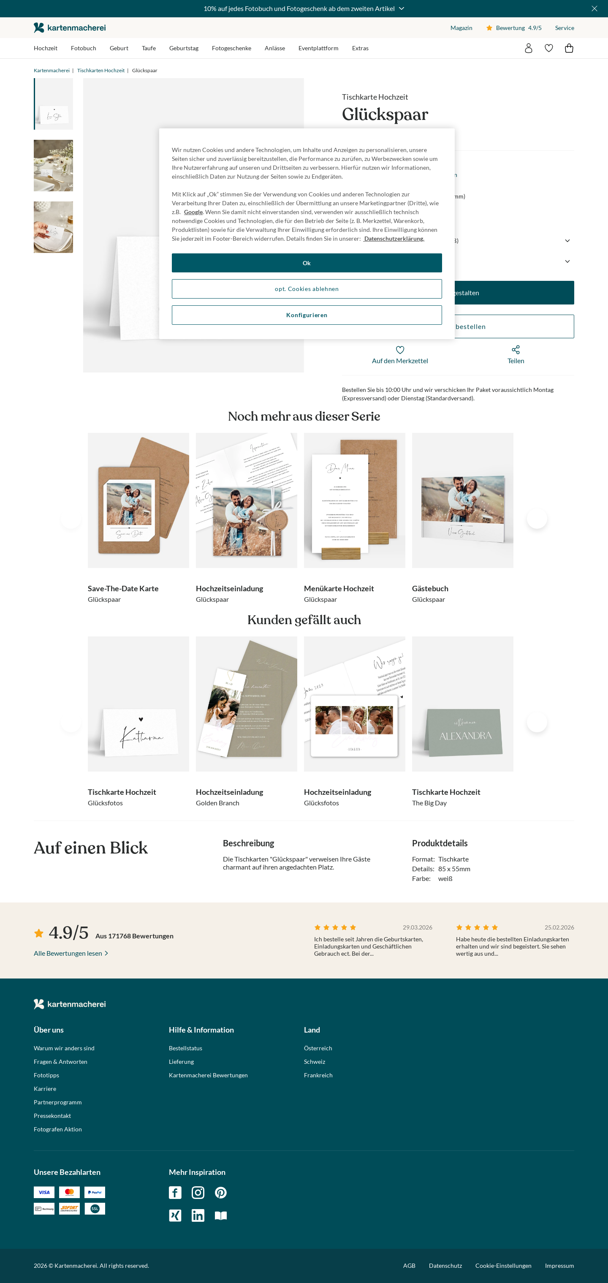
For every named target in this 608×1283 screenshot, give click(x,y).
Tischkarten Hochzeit (101, 70)
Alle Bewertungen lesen (68, 953)
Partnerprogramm (58, 1102)
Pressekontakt (52, 1115)
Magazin (461, 27)
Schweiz (314, 1061)
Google (193, 211)
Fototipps (46, 1075)
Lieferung (181, 1061)
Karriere (45, 1088)
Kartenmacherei (52, 70)
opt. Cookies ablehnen (307, 288)
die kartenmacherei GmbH (70, 27)
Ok (307, 262)
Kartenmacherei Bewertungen (208, 1075)
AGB (409, 1265)
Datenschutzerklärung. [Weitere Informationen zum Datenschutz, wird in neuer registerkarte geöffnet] (393, 238)
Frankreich (318, 1075)
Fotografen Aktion (58, 1129)
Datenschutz (445, 1265)
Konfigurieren (306, 314)
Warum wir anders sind (64, 1048)
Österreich (318, 1048)
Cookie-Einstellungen (503, 1265)
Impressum (559, 1265)
